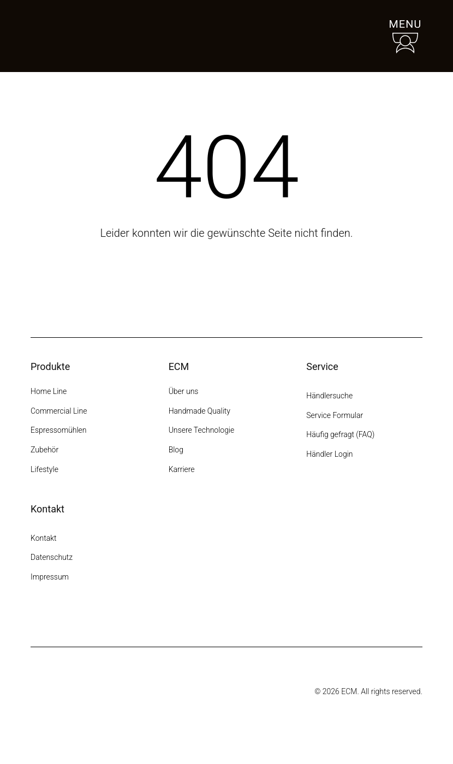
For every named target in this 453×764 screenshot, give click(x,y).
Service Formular (334, 415)
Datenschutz (52, 557)
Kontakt (44, 538)
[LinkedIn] (115, 618)
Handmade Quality (199, 411)
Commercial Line (59, 411)
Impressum (50, 576)
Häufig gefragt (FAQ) (340, 434)
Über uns (184, 391)
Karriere (182, 469)
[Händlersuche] (355, 36)
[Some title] (199, 692)
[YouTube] (96, 618)
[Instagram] (37, 618)
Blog (176, 449)
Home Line (49, 391)
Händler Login (329, 454)
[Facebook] (56, 618)
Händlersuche (329, 395)
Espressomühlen (59, 430)
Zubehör (44, 449)
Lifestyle (44, 469)
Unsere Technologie (202, 430)
